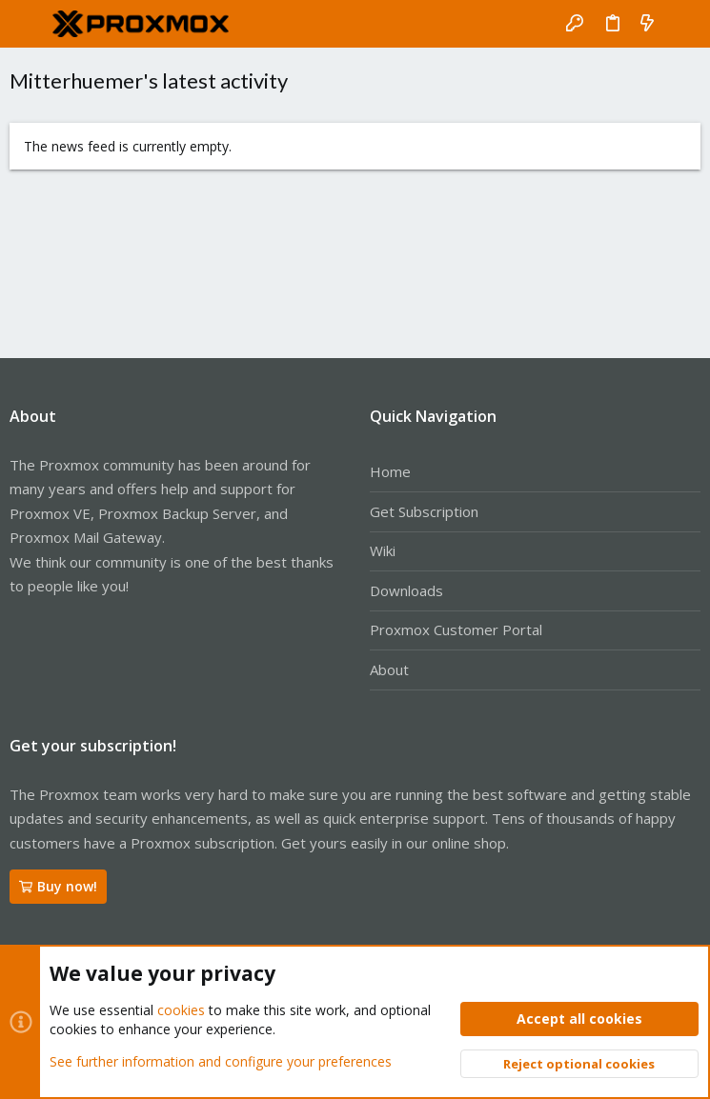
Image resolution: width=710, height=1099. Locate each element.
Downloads (406, 590)
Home (390, 471)
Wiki (383, 550)
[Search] (681, 24)
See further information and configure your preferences (221, 1060)
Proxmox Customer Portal (456, 629)
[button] (29, 24)
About (389, 669)
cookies (181, 1010)
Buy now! (58, 886)
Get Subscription (424, 511)
